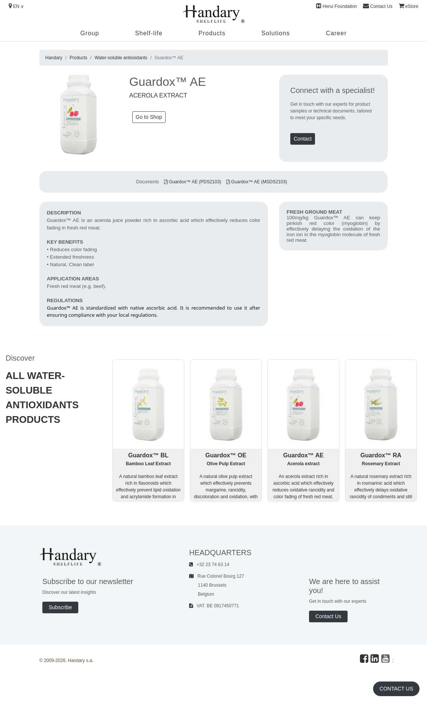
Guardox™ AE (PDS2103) (192, 181)
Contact (303, 139)
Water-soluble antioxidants (120, 57)
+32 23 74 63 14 (209, 564)
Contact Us (377, 6)
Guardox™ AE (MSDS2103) (256, 181)
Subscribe (60, 607)
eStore (408, 6)
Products (212, 33)
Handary (53, 57)
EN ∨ (16, 6)
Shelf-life (148, 33)
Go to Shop (149, 117)
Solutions (275, 33)
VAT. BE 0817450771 (214, 605)
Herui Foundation (336, 6)
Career (336, 33)
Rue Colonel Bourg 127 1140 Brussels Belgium (216, 585)
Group (89, 33)
